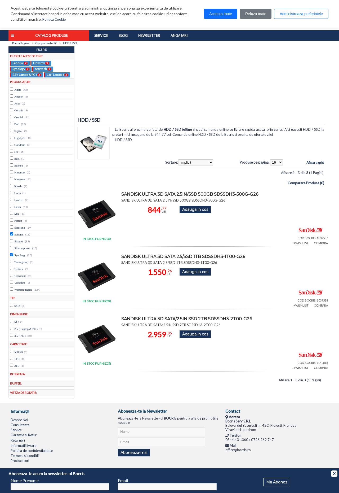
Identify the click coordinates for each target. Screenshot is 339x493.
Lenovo (18, 200)
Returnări (18, 440)
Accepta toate (220, 14)
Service (16, 430)
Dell (16, 124)
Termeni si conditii (25, 455)
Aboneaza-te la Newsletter (142, 410)
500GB (18, 352)
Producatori (20, 461)
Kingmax (19, 172)
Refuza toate (255, 14)
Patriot (18, 220)
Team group (21, 262)
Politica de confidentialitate (32, 450)
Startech (43, 69)
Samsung (19, 227)
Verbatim (19, 282)
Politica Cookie (54, 19)
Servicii (101, 35)
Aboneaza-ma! (134, 452)
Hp (16, 151)
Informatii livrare (23, 445)
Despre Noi (19, 420)
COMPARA (321, 243)
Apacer (18, 96)
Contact (232, 410)
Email (123, 480)
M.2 (16, 322)
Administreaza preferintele (301, 14)
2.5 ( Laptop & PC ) (26, 74)
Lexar (17, 206)
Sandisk (20, 63)
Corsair (18, 110)
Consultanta (20, 425)
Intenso (18, 165)
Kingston (19, 179)
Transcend (20, 275)
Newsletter (149, 35)
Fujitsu (18, 131)
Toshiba (19, 269)
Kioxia (18, 186)
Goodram (19, 144)
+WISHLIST (301, 243)
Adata (17, 89)
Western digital (23, 289)
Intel (17, 158)
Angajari (179, 35)
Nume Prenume (25, 480)
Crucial (18, 117)
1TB (17, 358)
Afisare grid (315, 162)
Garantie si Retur (24, 435)
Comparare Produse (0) (306, 183)
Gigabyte (19, 137)
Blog (123, 35)
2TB (17, 365)
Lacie (17, 193)
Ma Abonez (276, 482)
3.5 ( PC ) (20, 335)
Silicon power (22, 248)
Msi (16, 213)
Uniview (41, 63)
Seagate (18, 241)
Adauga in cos (195, 209)
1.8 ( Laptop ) (57, 74)
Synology (20, 69)
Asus (17, 103)
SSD (17, 305)
